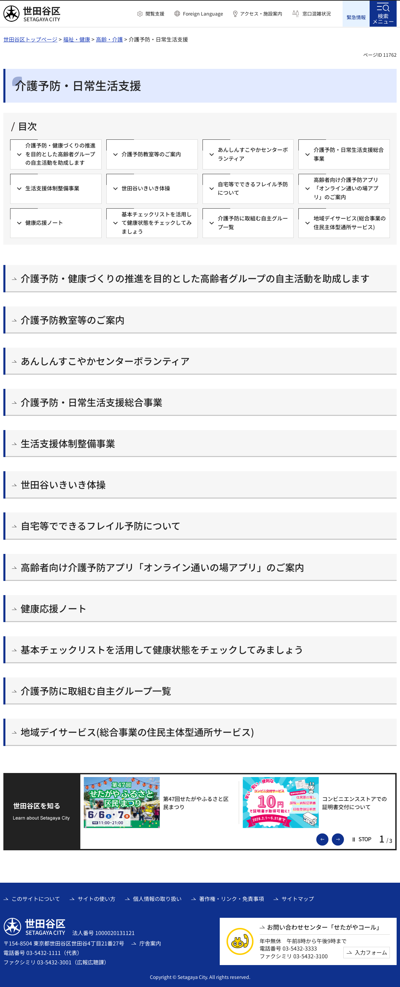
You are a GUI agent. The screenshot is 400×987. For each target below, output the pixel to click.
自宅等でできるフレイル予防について (101, 525)
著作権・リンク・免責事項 (231, 898)
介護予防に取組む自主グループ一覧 (96, 690)
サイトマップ (298, 898)
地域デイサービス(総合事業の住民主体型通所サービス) (137, 731)
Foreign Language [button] (203, 13)
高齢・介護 (109, 39)
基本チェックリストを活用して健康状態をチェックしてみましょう (162, 649)
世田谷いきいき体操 (63, 484)
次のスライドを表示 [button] (343, 838)
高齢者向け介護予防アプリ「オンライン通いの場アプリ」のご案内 (162, 566)
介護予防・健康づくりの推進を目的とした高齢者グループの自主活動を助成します (195, 278)
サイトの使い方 (96, 898)
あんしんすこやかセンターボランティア (105, 360)
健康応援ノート (54, 608)
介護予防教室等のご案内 (73, 319)
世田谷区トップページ (30, 39)
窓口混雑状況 (316, 13)
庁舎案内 (150, 942)
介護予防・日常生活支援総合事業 (91, 401)
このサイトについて (35, 898)
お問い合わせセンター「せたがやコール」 (324, 927)
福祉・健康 (76, 39)
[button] (150, 13)
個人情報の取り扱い (157, 898)
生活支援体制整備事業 (68, 443)
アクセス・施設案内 (261, 13)
